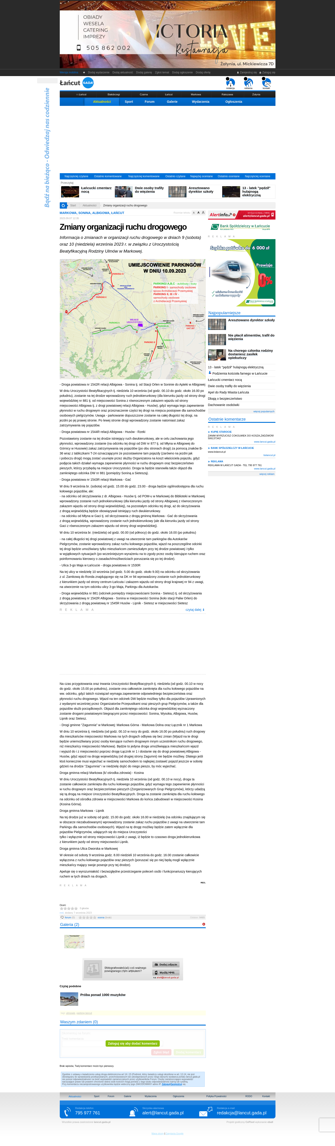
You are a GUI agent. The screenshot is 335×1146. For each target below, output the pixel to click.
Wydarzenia (200, 101)
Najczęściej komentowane (144, 176)
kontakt (266, 83)
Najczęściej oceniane (257, 176)
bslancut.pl (269, 455)
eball (270, 1122)
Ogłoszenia (233, 101)
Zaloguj (166, 1084)
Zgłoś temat (162, 72)
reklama (248, 83)
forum (70, 917)
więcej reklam (267, 474)
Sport (129, 101)
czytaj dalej (195, 609)
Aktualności (102, 101)
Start (73, 205)
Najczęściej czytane (76, 176)
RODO (248, 1096)
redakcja (230, 83)
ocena (105, 917)
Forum (150, 101)
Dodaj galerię (144, 72)
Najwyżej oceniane (201, 176)
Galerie (172, 101)
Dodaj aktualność (123, 72)
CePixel (250, 1122)
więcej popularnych (264, 411)
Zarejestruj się (247, 72)
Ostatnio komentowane (108, 176)
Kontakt (266, 1096)
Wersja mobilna (69, 72)
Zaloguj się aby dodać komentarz (132, 1043)
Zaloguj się (267, 72)
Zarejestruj (176, 1084)
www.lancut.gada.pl (264, 441)
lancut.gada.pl (102, 1122)
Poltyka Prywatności (216, 1096)
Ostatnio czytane (175, 176)
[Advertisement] (167, 139)
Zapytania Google (175, 1133)
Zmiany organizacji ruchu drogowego (125, 205)
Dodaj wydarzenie (99, 72)
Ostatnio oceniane (229, 176)
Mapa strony (157, 1133)
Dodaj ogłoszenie (182, 72)
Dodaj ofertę (203, 72)
